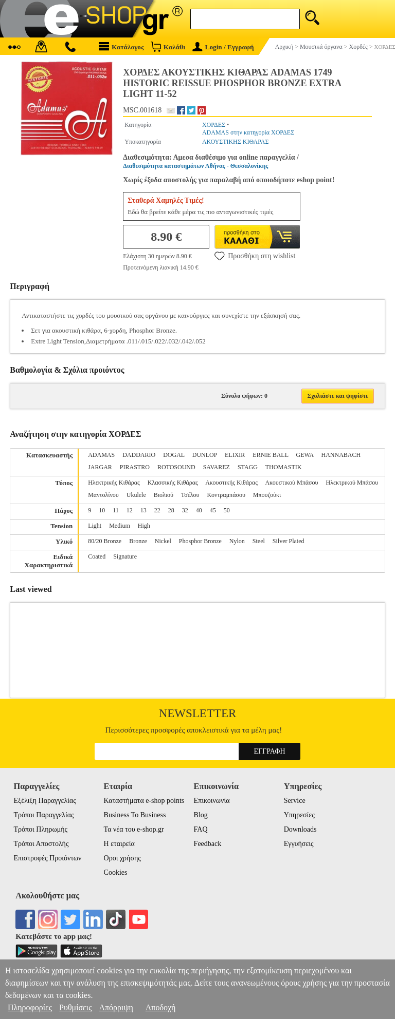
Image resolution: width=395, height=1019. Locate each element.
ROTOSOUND (176, 467)
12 (130, 510)
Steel (259, 541)
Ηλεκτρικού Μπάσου (352, 482)
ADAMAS (101, 454)
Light (94, 525)
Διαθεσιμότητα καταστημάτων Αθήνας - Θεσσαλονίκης (195, 165)
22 (157, 510)
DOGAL (174, 454)
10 (102, 510)
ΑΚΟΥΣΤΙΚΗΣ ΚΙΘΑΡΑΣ (235, 141)
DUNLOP (204, 454)
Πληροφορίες (30, 1007)
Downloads (300, 829)
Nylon (237, 541)
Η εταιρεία (119, 844)
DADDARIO (138, 454)
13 (143, 510)
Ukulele (136, 494)
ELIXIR (235, 454)
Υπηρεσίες (299, 815)
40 (199, 510)
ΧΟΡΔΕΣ (213, 124)
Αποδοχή (161, 1007)
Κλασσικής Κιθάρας (173, 482)
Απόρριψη (116, 1007)
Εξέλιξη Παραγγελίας (44, 800)
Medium (119, 525)
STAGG (248, 467)
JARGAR (100, 467)
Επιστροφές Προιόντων (47, 858)
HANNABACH (341, 454)
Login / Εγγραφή (223, 47)
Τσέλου (190, 494)
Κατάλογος (121, 46)
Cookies (116, 872)
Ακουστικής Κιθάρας (231, 482)
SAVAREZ (216, 467)
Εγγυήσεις (299, 844)
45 (213, 510)
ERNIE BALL (270, 454)
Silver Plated (288, 541)
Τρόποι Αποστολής (40, 844)
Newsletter (198, 713)
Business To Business (135, 815)
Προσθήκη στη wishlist (254, 255)
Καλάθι (168, 46)
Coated (96, 556)
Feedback (208, 844)
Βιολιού (163, 494)
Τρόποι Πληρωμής (40, 829)
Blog (201, 815)
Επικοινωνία (212, 800)
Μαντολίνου (103, 494)
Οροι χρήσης (122, 858)
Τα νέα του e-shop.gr (134, 829)
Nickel (163, 541)
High (144, 525)
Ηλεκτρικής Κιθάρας (114, 482)
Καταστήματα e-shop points (144, 800)
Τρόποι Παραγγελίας (43, 815)
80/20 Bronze (104, 541)
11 (116, 510)
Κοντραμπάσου (226, 494)
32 (185, 510)
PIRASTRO (135, 467)
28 (171, 510)
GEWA (305, 454)
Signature (125, 556)
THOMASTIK (283, 467)
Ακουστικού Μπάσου (291, 482)
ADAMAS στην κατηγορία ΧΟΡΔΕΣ (248, 132)
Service (295, 800)
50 (227, 510)
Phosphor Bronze (200, 541)
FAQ (201, 829)
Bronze (138, 541)
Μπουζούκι (267, 494)
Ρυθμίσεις (75, 1007)
